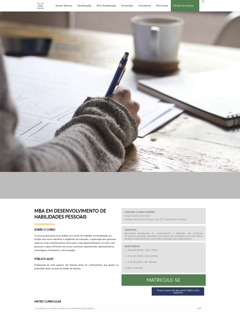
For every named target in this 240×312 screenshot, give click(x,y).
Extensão (127, 5)
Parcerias (162, 5)
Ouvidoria (145, 5)
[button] (163, 280)
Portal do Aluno (183, 5)
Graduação (85, 5)
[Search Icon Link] (202, 2)
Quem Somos (64, 5)
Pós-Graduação (106, 5)
